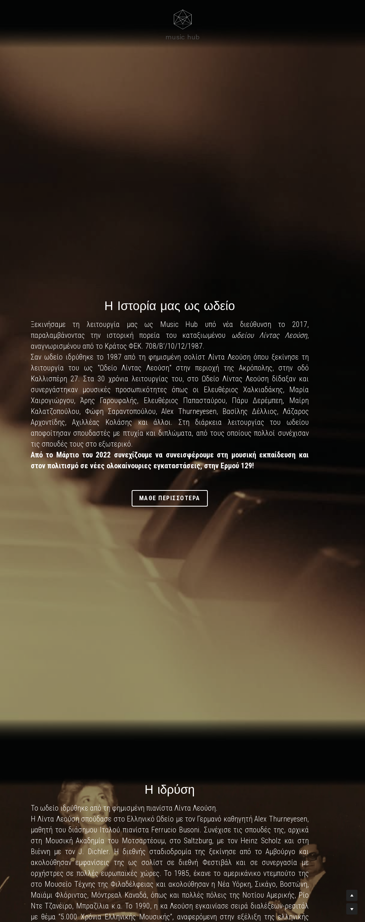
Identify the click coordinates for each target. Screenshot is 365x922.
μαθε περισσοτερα (182, 492)
